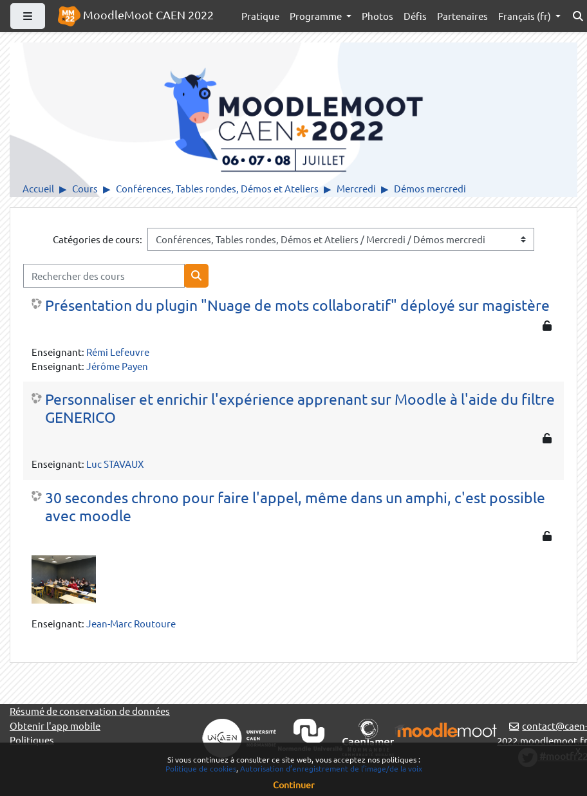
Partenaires (462, 16)
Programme (317, 16)
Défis (415, 16)
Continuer (293, 784)
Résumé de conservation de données (90, 711)
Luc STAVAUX (115, 464)
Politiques (32, 740)
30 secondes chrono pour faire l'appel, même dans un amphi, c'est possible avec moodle (295, 506)
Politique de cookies (200, 768)
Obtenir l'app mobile (55, 725)
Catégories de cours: (97, 239)
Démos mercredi (430, 188)
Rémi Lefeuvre (117, 352)
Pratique (260, 16)
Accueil (38, 188)
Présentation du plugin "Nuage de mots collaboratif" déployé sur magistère (297, 305)
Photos (377, 16)
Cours (85, 188)
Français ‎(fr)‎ (525, 16)
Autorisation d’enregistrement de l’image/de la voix (331, 768)
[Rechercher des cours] (104, 275)
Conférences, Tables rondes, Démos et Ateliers (217, 188)
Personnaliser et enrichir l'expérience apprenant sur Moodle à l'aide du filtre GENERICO (300, 408)
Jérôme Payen (117, 366)
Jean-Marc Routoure (131, 623)
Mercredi (356, 188)
